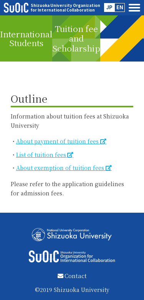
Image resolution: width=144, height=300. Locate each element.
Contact (72, 276)
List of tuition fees (41, 154)
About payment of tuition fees (58, 141)
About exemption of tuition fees (61, 168)
